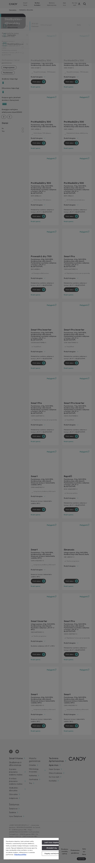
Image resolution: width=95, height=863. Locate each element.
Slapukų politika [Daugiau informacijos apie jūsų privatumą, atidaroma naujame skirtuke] (20, 854)
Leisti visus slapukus (51, 842)
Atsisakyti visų (51, 848)
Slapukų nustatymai (51, 853)
